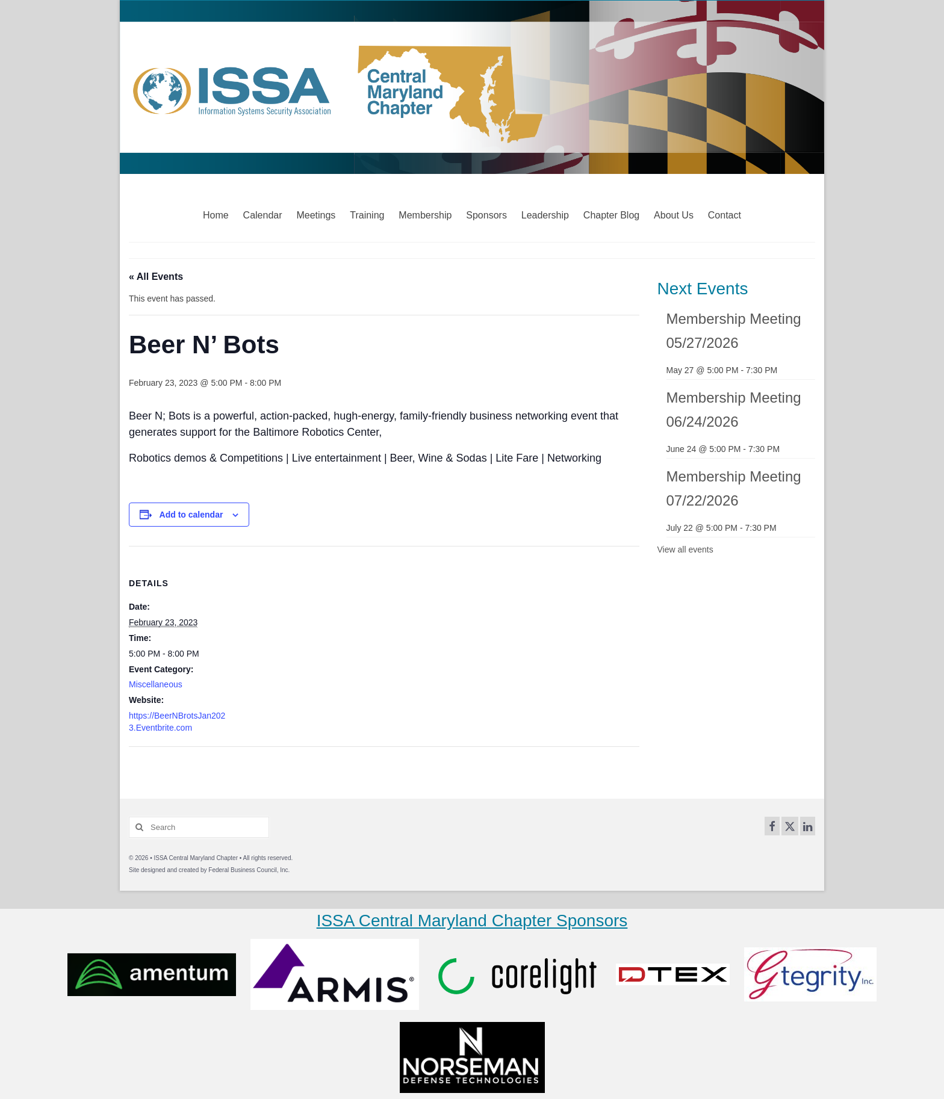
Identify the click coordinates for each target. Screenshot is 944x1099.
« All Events (156, 276)
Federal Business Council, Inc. (249, 870)
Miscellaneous (155, 684)
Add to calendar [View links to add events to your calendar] (191, 514)
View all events (685, 549)
